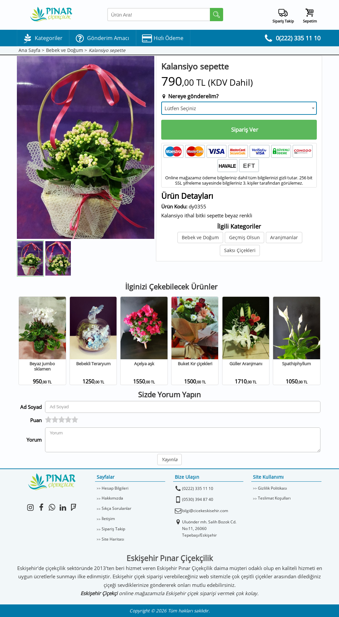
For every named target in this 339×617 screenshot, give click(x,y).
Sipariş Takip (113, 529)
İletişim (108, 518)
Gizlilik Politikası (272, 488)
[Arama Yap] (165, 14)
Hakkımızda (112, 498)
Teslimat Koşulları (274, 498)
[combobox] (239, 108)
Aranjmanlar (284, 237)
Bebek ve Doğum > (66, 50)
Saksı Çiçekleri (240, 250)
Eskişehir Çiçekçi (99, 593)
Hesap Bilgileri (115, 488)
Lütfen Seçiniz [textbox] (180, 108)
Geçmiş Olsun (244, 237)
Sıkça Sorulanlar (116, 508)
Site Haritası (113, 539)
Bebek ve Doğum (200, 237)
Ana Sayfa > (31, 50)
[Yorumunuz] (182, 439)
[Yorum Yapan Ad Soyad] (182, 407)
